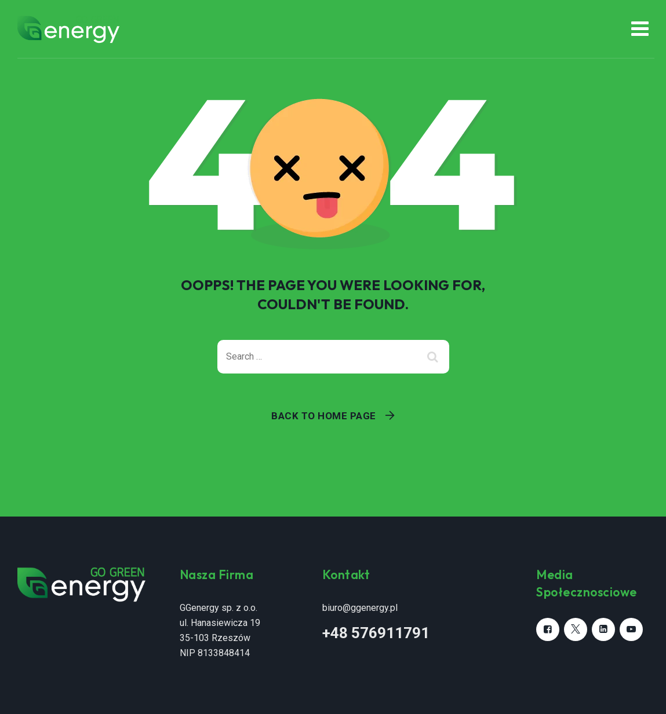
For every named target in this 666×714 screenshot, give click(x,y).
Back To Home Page (323, 416)
